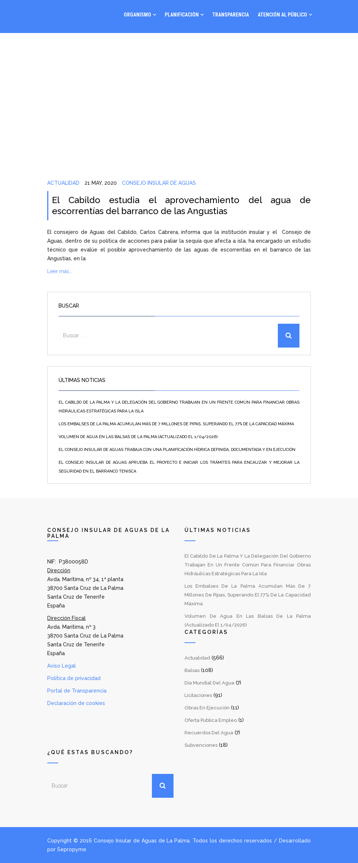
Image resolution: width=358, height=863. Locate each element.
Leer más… (59, 271)
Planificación (182, 15)
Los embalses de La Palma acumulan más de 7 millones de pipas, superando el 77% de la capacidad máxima (176, 424)
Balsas (191, 670)
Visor (204, 44)
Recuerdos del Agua (208, 732)
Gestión (230, 44)
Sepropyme (71, 849)
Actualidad (63, 183)
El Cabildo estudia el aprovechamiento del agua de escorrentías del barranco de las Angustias (181, 205)
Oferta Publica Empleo (210, 720)
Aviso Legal (61, 666)
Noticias (263, 44)
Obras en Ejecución (207, 707)
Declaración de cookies (76, 703)
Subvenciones (200, 745)
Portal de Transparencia (77, 691)
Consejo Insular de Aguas (159, 183)
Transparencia (230, 15)
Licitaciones (198, 695)
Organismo (137, 15)
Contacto (300, 44)
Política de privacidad (74, 678)
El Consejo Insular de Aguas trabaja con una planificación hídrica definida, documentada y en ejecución (177, 449)
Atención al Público (282, 15)
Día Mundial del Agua (209, 683)
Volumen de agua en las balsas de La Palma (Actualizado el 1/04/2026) (138, 436)
